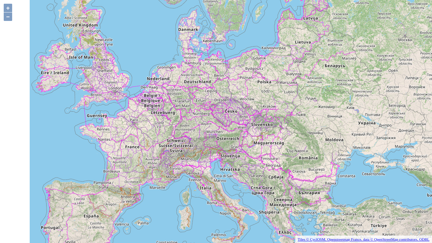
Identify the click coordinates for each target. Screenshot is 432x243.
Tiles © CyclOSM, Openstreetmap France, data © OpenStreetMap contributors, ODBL (363, 239)
